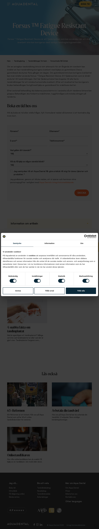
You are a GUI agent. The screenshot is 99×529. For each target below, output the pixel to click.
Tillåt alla (81, 291)
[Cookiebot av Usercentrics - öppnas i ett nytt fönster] (85, 236)
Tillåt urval (49, 291)
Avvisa (18, 291)
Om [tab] (81, 243)
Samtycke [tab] (17, 243)
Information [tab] (49, 243)
